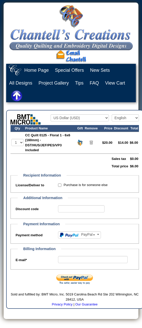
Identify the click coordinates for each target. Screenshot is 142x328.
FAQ (94, 83)
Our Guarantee (86, 304)
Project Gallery (54, 83)
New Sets (100, 70)
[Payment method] (79, 235)
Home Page (36, 70)
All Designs (20, 83)
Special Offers (69, 70)
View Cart (115, 83)
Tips (79, 83)
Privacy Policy (62, 304)
